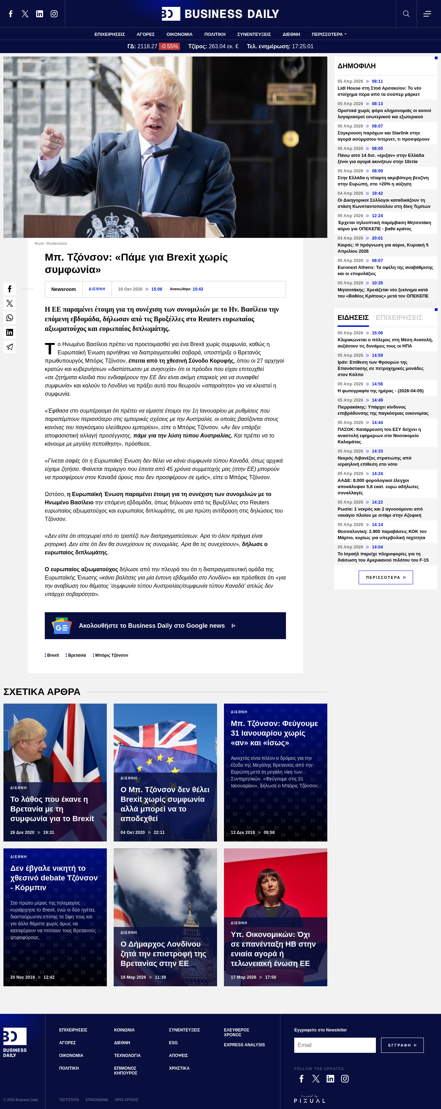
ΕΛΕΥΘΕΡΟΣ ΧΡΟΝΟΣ (236, 1032)
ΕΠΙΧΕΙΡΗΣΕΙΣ (109, 34)
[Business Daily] (15, 1056)
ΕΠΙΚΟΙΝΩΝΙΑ (97, 1100)
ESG (173, 1042)
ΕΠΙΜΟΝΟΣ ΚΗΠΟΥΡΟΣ (125, 1071)
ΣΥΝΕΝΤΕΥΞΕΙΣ (254, 34)
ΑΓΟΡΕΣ (146, 34)
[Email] (335, 1045)
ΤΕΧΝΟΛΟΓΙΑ (127, 1055)
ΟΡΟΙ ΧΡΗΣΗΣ (127, 1100)
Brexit (53, 655)
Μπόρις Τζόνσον (111, 655)
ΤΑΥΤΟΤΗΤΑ (69, 1100)
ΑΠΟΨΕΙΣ (178, 1055)
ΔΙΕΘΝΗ (291, 34)
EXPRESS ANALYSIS (244, 1044)
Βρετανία (77, 655)
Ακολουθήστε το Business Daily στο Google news (143, 625)
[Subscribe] (399, 1045)
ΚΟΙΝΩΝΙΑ (124, 1030)
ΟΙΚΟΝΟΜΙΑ (179, 34)
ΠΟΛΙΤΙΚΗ (215, 34)
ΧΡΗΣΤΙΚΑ (179, 1068)
